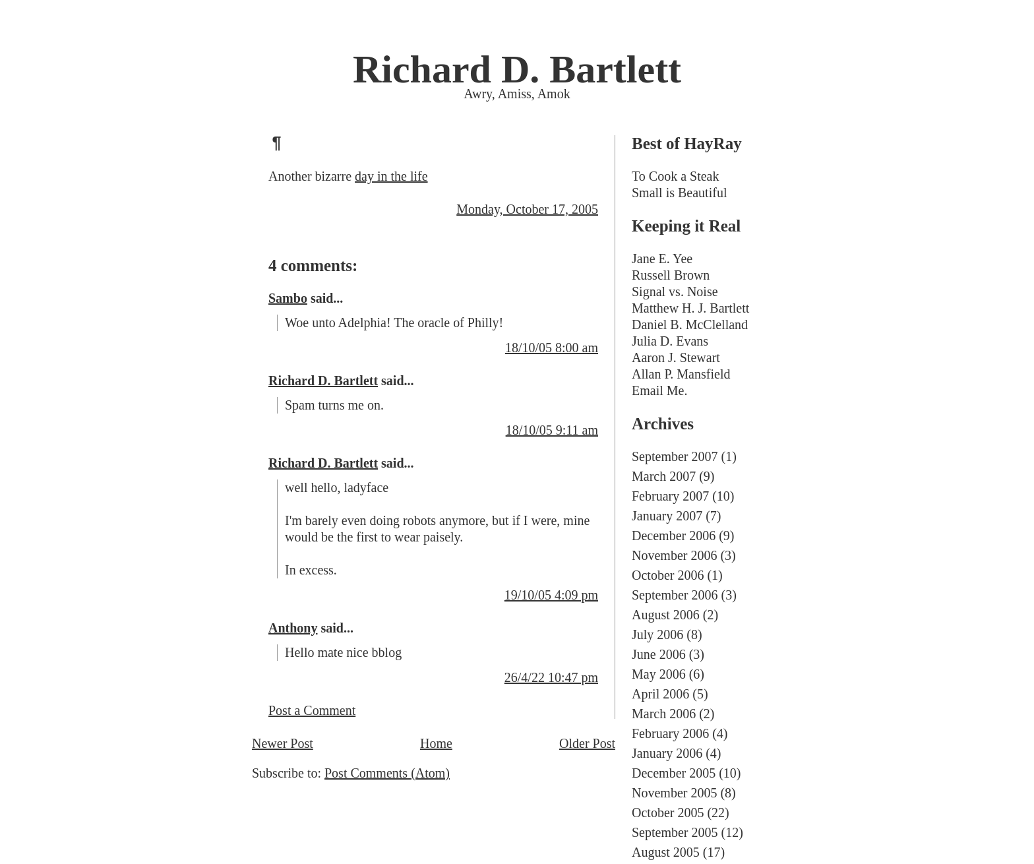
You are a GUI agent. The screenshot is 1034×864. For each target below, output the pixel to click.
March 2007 (664, 476)
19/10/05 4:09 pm (551, 595)
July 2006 (657, 634)
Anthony (292, 628)
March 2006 (664, 713)
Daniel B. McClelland (690, 324)
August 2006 (666, 614)
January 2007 (667, 516)
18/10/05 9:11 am (552, 430)
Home (436, 743)
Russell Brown (671, 275)
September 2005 (675, 832)
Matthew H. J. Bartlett (690, 308)
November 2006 (674, 555)
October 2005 (668, 812)
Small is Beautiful (679, 192)
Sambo (287, 298)
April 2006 (660, 694)
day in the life (391, 176)
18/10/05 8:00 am (551, 347)
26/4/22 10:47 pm (551, 677)
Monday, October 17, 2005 (527, 209)
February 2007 (670, 496)
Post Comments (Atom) (387, 773)
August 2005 (666, 852)
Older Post (587, 743)
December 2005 (673, 773)
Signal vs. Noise (675, 291)
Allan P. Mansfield (681, 374)
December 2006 (673, 535)
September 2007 (675, 456)
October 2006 (668, 575)
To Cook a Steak (675, 176)
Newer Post (282, 743)
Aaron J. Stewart (676, 357)
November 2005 (674, 793)
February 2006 (670, 733)
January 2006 (667, 753)
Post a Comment (311, 710)
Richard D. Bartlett (517, 69)
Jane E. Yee (662, 258)
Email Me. (659, 390)
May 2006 (659, 674)
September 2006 (675, 595)
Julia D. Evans (670, 341)
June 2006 (659, 654)
